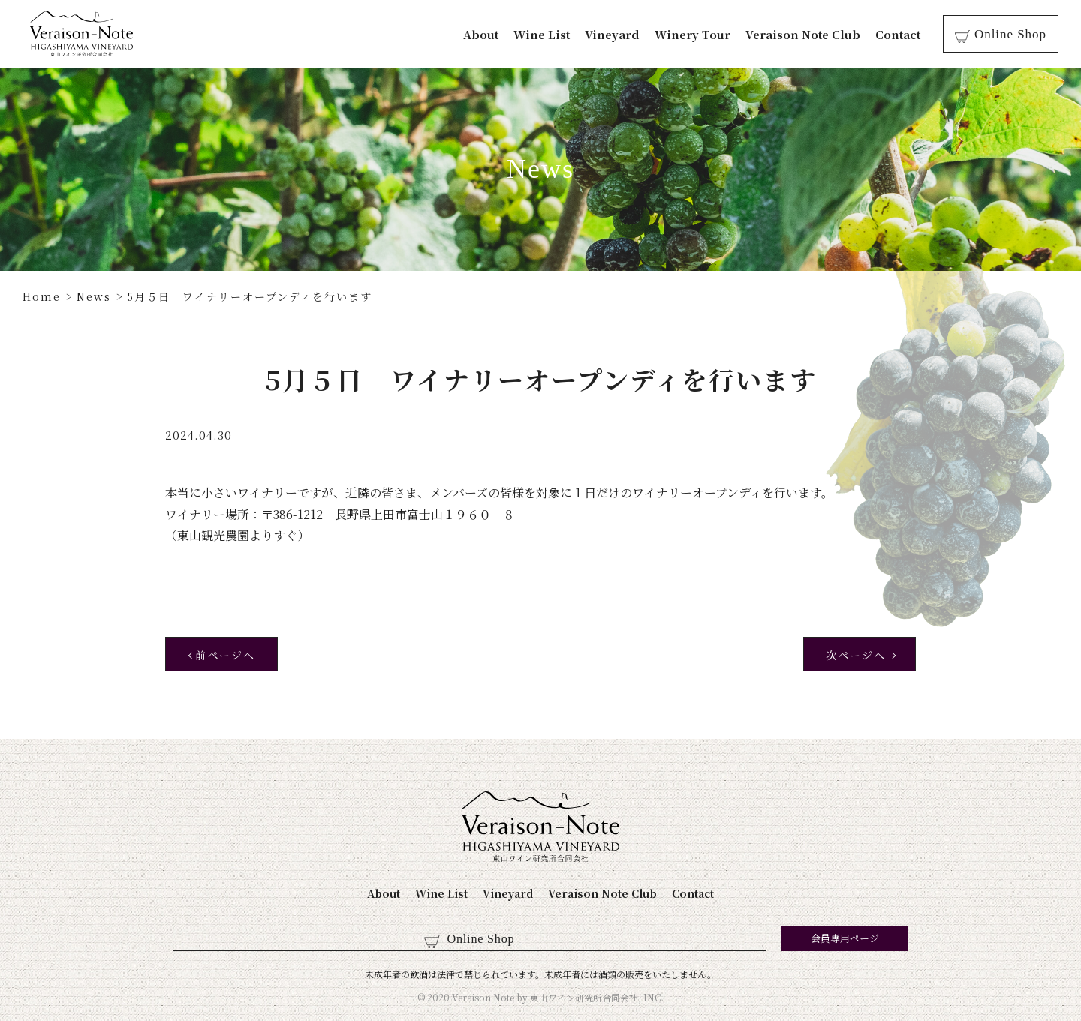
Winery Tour (701, 34)
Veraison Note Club (811, 34)
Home (42, 296)
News (94, 296)
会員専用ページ (614, 938)
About (489, 34)
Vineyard (620, 34)
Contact (906, 34)
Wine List (550, 34)
